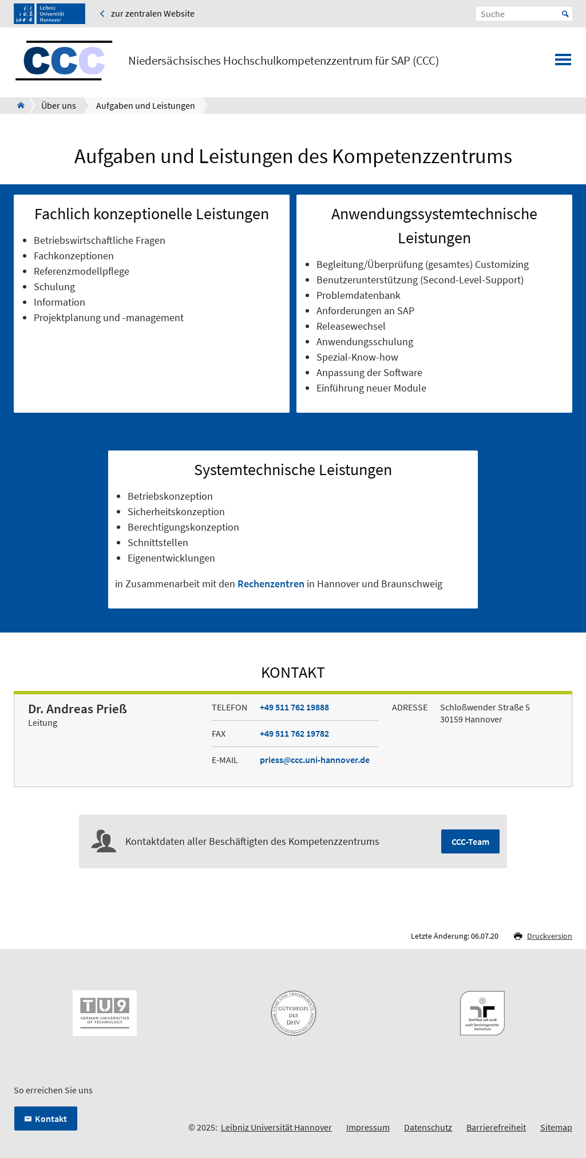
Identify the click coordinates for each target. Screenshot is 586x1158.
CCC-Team (470, 841)
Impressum (368, 1127)
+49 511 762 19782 (294, 733)
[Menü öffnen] (563, 63)
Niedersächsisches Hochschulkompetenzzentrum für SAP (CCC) (283, 61)
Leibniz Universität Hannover (276, 1127)
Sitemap (556, 1127)
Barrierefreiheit (496, 1127)
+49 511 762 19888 (294, 707)
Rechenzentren (270, 583)
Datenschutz (428, 1127)
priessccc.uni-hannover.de (315, 759)
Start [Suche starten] (565, 14)
